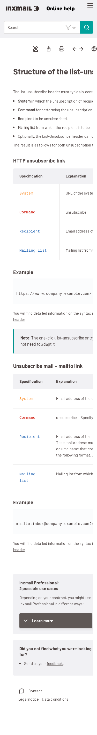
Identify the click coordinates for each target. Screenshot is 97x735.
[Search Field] (48, 27)
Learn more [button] (42, 619)
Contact (35, 689)
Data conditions (55, 697)
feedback (55, 662)
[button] (70, 27)
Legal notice (28, 697)
